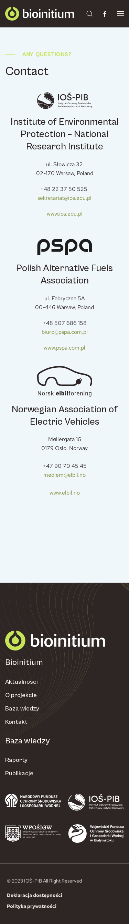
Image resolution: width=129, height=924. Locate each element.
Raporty (16, 760)
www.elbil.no (65, 492)
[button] (89, 13)
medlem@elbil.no (64, 474)
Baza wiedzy (22, 708)
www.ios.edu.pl (65, 213)
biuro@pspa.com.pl (65, 332)
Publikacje (19, 773)
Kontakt (16, 722)
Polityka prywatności (31, 906)
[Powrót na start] (39, 13)
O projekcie (21, 695)
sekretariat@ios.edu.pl (64, 198)
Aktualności (21, 681)
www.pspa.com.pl (64, 347)
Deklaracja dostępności (34, 895)
